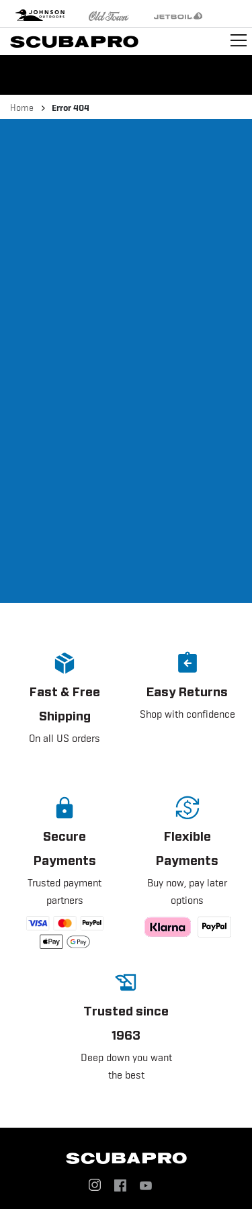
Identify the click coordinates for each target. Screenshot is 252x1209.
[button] (65, 709)
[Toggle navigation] (238, 40)
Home (22, 107)
